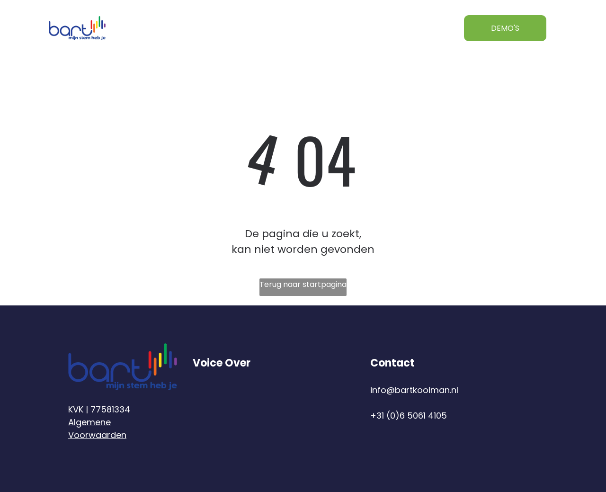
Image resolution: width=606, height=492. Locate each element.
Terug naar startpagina (303, 284)
